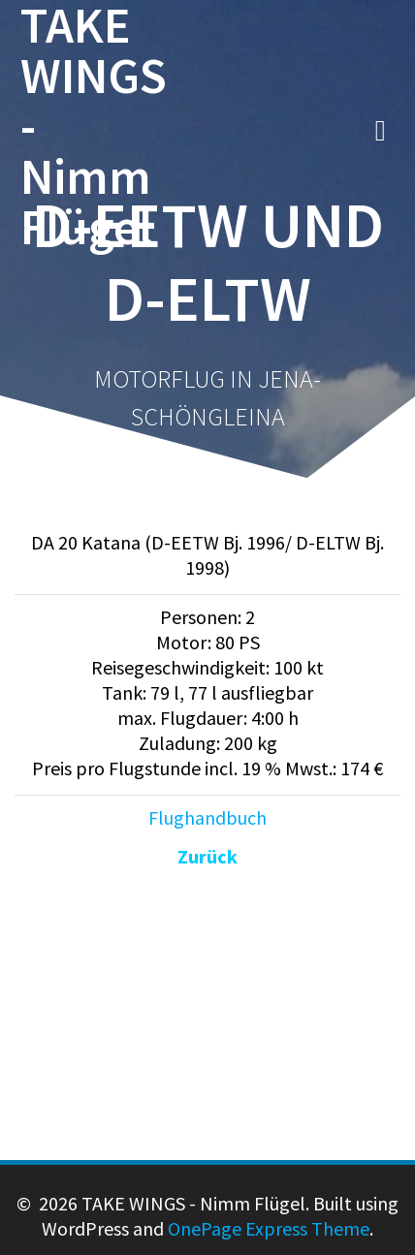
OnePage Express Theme (268, 1228)
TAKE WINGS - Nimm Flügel (93, 126)
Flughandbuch (207, 817)
